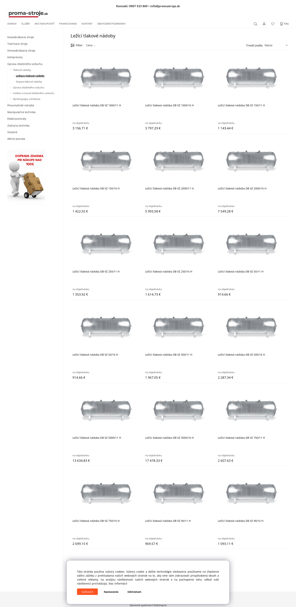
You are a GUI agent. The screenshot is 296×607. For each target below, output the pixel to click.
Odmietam (134, 592)
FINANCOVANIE (68, 23)
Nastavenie (111, 592)
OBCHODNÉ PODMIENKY (111, 23)
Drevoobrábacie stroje (21, 50)
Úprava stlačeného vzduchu (24, 64)
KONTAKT (87, 23)
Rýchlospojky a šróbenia (26, 99)
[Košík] (284, 23)
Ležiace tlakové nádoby (30, 75)
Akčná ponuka (16, 139)
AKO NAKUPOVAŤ (44, 23)
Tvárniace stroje (17, 44)
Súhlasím (87, 592)
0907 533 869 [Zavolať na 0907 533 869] (138, 6)
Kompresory (15, 57)
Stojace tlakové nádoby (29, 81)
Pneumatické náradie (20, 105)
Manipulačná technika (21, 112)
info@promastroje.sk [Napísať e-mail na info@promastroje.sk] (165, 6)
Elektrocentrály (16, 118)
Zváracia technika (18, 125)
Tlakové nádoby (22, 70)
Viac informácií (118, 583)
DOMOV (12, 23)
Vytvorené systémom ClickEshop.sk (148, 605)
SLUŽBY (25, 23)
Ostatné (12, 132)
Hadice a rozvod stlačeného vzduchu (33, 93)
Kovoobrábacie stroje (20, 37)
